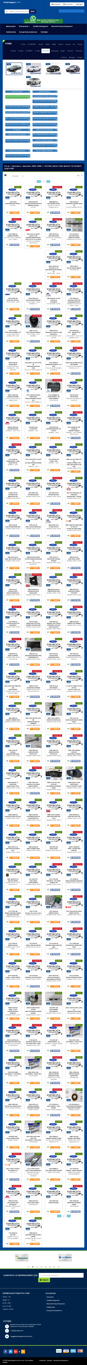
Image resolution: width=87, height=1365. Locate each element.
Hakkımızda (11, 32)
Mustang (54, 51)
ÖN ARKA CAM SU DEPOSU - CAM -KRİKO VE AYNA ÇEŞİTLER (45, 107)
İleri (48, 181)
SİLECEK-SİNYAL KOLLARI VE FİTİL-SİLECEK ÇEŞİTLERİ (45, 118)
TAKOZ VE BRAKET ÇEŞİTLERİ (46, 150)
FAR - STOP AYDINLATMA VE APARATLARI (18, 118)
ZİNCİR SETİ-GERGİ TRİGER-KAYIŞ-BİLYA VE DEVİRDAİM (18, 155)
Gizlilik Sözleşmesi (40, 26)
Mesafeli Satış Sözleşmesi (61, 26)
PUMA (54, 44)
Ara (32, 11)
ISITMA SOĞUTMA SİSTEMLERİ (19, 134)
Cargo (79, 57)
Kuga (63, 51)
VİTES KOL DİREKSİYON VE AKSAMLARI (45, 101)
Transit (64, 57)
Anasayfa (11, 26)
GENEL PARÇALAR (21, 92)
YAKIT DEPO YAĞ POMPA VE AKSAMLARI (18, 107)
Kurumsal (68, 4)
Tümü (23, 44)
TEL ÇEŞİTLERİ (21, 130)
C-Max (37, 51)
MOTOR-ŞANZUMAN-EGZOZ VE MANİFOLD (45, 145)
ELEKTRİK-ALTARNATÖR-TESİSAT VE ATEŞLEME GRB (45, 113)
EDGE (48, 44)
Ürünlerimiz (24, 26)
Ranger (72, 57)
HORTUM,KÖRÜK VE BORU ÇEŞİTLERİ (45, 96)
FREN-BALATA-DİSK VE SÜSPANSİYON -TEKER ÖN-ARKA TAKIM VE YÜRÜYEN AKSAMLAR (18, 124)
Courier (70, 51)
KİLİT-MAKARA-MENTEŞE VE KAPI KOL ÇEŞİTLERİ (45, 135)
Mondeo (46, 51)
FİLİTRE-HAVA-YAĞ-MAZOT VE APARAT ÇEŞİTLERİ (18, 96)
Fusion (68, 44)
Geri (38, 181)
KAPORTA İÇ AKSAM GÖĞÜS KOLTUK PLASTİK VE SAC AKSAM (18, 140)
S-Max (20, 51)
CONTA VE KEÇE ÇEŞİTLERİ (19, 150)
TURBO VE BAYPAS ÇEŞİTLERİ (46, 130)
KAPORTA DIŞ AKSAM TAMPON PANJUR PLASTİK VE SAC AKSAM (45, 124)
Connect (78, 51)
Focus (79, 44)
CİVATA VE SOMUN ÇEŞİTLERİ (46, 140)
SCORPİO (29, 51)
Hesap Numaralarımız (28, 32)
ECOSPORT (32, 44)
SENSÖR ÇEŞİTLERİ (48, 92)
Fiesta (60, 44)
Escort (40, 44)
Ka (74, 44)
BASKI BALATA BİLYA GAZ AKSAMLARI (18, 112)
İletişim (44, 32)
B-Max (13, 51)
